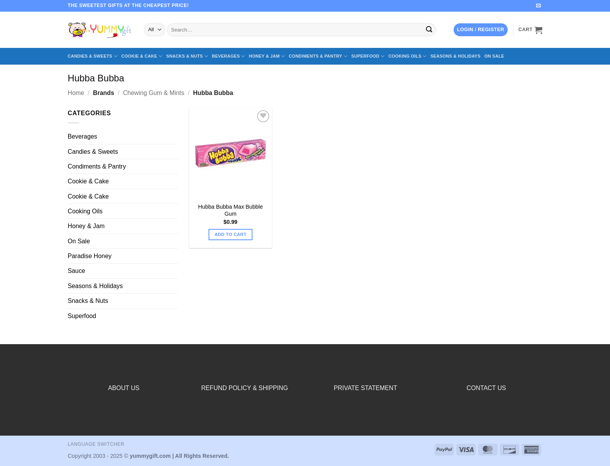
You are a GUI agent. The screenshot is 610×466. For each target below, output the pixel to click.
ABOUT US (124, 388)
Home (76, 93)
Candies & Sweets (92, 56)
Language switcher (96, 444)
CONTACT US (486, 388)
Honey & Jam (267, 56)
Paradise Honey (90, 256)
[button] (481, 29)
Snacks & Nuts (187, 56)
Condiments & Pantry (318, 56)
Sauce (76, 270)
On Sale (494, 56)
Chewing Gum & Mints (153, 93)
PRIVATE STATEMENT (365, 388)
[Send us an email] (538, 6)
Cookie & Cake (142, 56)
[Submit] (429, 29)
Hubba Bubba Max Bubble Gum (230, 210)
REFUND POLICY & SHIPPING (244, 388)
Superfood (368, 56)
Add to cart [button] (230, 234)
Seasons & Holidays (455, 56)
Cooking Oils (408, 56)
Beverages (228, 56)
